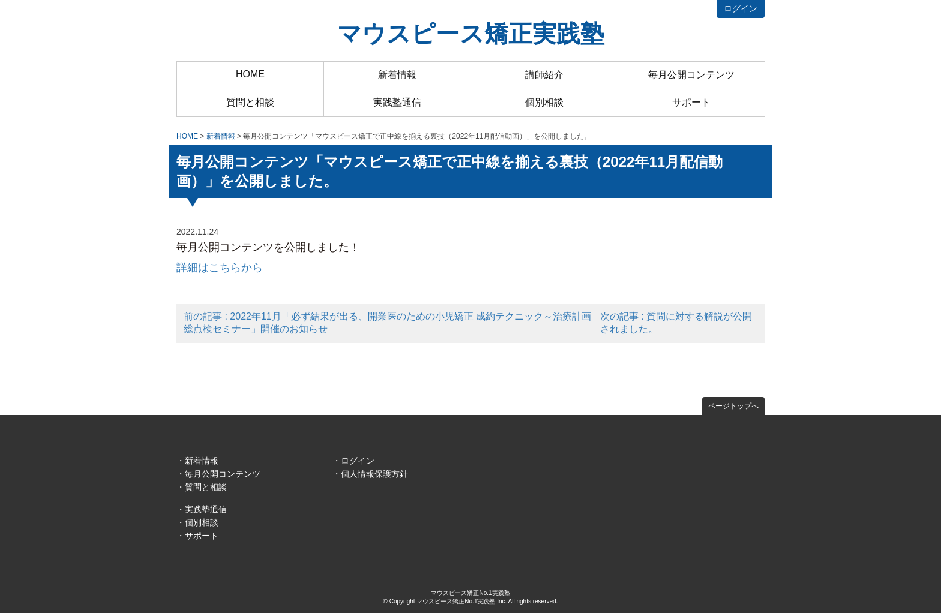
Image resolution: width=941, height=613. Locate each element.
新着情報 (397, 75)
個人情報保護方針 (374, 474)
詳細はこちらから (219, 268)
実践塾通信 (397, 102)
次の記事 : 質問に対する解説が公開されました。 (676, 322)
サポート (691, 102)
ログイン (740, 8)
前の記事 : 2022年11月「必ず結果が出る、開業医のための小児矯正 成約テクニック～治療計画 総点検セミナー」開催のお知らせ (387, 322)
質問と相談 (250, 102)
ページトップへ (733, 406)
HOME (250, 74)
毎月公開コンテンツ (691, 75)
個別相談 (544, 102)
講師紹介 (544, 75)
